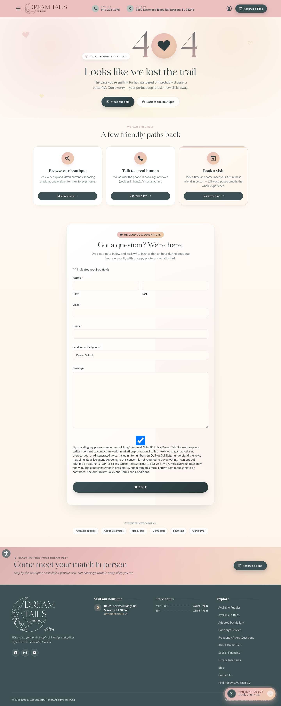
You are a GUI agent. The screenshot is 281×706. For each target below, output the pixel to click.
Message (78, 368)
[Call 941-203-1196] (106, 9)
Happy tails (138, 530)
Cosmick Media (257, 699)
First (75, 294)
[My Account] (229, 8)
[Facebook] (16, 653)
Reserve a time (213, 196)
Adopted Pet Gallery (231, 622)
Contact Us (225, 675)
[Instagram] (25, 653)
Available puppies (86, 530)
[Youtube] (35, 653)
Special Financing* (229, 652)
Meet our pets (118, 102)
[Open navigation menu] (18, 8)
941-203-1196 (140, 196)
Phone (78, 326)
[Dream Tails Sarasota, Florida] (46, 8)
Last (144, 294)
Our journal (198, 530)
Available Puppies (229, 607)
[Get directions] (163, 9)
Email (77, 305)
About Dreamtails (114, 530)
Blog (221, 667)
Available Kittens (228, 615)
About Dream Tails (230, 645)
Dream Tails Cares (229, 660)
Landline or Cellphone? (87, 347)
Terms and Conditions (135, 472)
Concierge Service (229, 630)
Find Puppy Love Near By (234, 682)
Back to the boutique (158, 102)
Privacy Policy (106, 472)
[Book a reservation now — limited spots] (250, 693)
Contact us (159, 530)
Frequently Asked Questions (236, 637)
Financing (178, 530)
